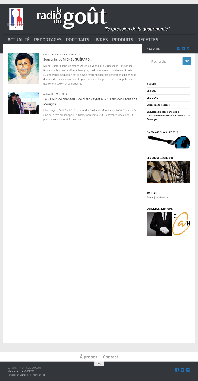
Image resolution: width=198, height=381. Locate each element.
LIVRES (101, 39)
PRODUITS (122, 39)
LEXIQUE (151, 90)
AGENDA (151, 83)
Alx (43, 374)
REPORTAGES (48, 39)
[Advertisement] (170, 290)
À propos (89, 357)
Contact (110, 357)
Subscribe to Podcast (158, 104)
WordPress (25, 374)
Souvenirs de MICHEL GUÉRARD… (67, 59)
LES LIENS (152, 97)
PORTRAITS (77, 39)
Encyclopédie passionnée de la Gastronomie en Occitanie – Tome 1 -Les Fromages (168, 115)
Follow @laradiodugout (158, 197)
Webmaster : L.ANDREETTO (21, 371)
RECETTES (147, 39)
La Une (46, 54)
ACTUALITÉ (19, 39)
